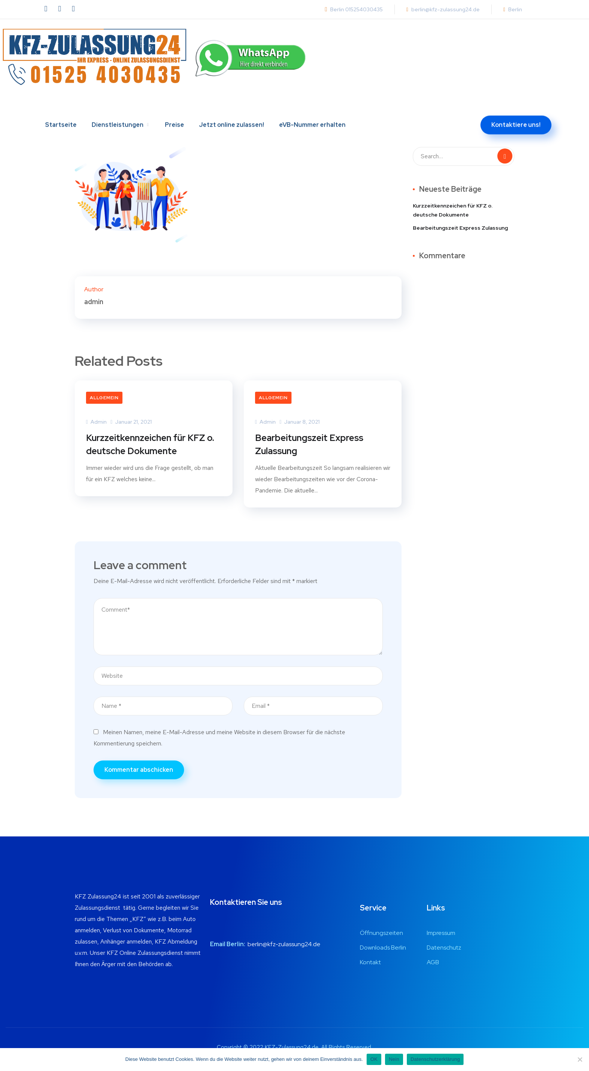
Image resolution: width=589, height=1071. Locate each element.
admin (96, 421)
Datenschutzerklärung (435, 1059)
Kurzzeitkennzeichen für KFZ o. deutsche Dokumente (150, 444)
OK (374, 1059)
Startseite (61, 108)
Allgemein (104, 398)
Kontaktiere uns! (516, 108)
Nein (394, 1059)
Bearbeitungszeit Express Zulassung (309, 444)
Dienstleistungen (117, 108)
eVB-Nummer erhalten (312, 108)
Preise (174, 108)
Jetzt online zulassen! (231, 108)
